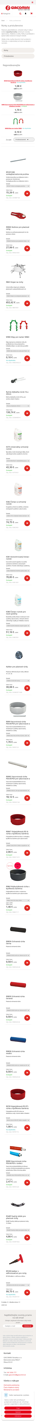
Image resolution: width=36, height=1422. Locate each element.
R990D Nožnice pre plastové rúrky (17, 228)
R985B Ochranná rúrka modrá (15, 1052)
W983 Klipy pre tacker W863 (13, 128)
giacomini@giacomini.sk (17, 1375)
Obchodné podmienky (11, 1385)
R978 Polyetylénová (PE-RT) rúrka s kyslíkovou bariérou (17, 1107)
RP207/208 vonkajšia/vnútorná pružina (17, 173)
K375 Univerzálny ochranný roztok (17, 448)
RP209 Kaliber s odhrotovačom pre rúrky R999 (16, 1273)
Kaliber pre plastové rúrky (17, 667)
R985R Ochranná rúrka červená (15, 997)
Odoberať (27, 1326)
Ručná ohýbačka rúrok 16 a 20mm (17, 393)
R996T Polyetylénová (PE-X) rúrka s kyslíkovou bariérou (17, 833)
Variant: (8, 184)
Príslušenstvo (9, 56)
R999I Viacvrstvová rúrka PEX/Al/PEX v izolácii (16, 1162)
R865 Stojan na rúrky (14, 282)
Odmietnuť (18, 1416)
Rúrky (6, 50)
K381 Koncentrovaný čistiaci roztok (17, 558)
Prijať (18, 1408)
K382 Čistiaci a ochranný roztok (16, 503)
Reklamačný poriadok (11, 1390)
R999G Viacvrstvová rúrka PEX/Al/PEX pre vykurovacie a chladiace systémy (18, 779)
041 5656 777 (11, 1372)
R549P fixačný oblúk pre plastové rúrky (16, 1217)
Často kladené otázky (11, 1387)
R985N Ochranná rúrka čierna (15, 942)
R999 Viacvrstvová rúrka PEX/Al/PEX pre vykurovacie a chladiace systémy (18, 105)
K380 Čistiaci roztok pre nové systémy (16, 613)
